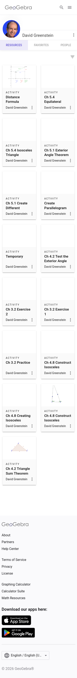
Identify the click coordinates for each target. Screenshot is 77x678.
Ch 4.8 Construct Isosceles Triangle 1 (57, 420)
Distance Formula (13, 99)
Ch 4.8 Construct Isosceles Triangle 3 (57, 367)
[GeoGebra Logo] (18, 7)
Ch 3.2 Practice (18, 362)
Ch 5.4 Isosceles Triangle (19, 152)
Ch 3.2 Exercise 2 (18, 311)
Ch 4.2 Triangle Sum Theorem (18, 471)
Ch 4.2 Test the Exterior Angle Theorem (56, 261)
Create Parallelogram (55, 205)
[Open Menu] (69, 7)
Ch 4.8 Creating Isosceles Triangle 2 (18, 420)
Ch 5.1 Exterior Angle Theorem (56, 152)
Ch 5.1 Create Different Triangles (17, 208)
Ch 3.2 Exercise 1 (56, 311)
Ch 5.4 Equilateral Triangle (52, 101)
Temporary (14, 256)
